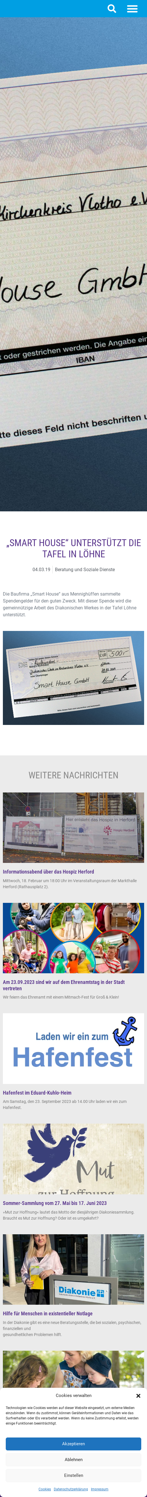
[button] (138, 1396)
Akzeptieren (73, 1443)
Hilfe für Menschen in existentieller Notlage (48, 1313)
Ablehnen (74, 1459)
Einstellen (73, 1475)
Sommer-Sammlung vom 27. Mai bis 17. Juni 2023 (55, 1203)
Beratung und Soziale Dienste (85, 569)
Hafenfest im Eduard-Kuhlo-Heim (37, 1093)
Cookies (45, 1489)
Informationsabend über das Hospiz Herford (48, 872)
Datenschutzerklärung (71, 1489)
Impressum (99, 1489)
